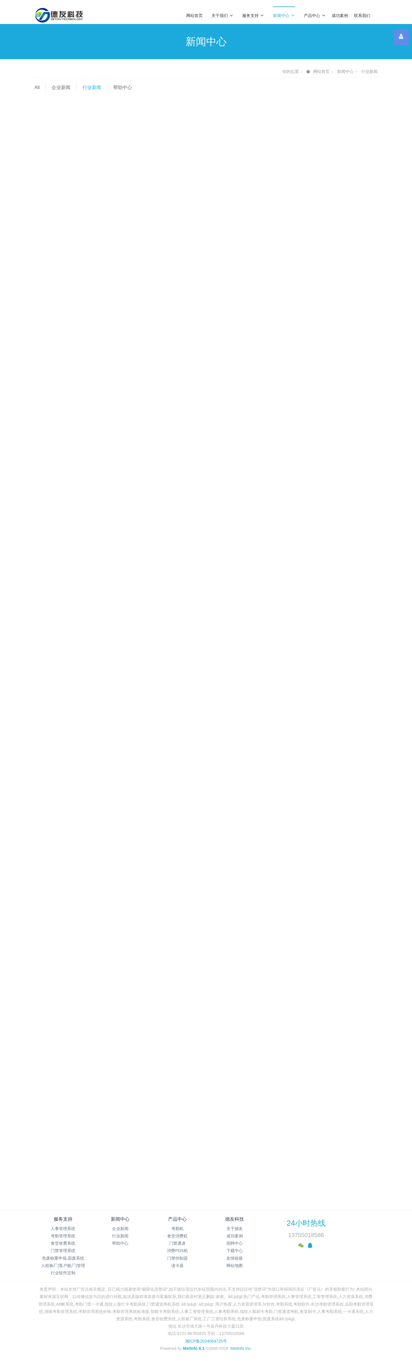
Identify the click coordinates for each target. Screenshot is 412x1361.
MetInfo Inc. (241, 1348)
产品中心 (315, 15)
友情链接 (234, 1258)
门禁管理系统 (63, 1250)
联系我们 (362, 15)
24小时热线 (305, 1223)
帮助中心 (122, 87)
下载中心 (234, 1250)
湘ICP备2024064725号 (206, 1341)
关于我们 (222, 15)
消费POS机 (177, 1250)
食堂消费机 (177, 1236)
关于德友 (234, 1228)
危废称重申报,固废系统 (63, 1258)
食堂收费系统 (63, 1243)
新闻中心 (284, 15)
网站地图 (234, 1265)
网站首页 (194, 15)
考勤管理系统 (63, 1236)
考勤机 (177, 1228)
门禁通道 (177, 1243)
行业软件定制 (63, 1272)
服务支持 (253, 15)
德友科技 (234, 1219)
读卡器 (177, 1265)
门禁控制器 (177, 1258)
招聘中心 (234, 1243)
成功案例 (340, 15)
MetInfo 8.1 (193, 1348)
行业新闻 (369, 71)
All (37, 87)
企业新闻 (61, 87)
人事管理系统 (63, 1228)
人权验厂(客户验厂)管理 (63, 1265)
